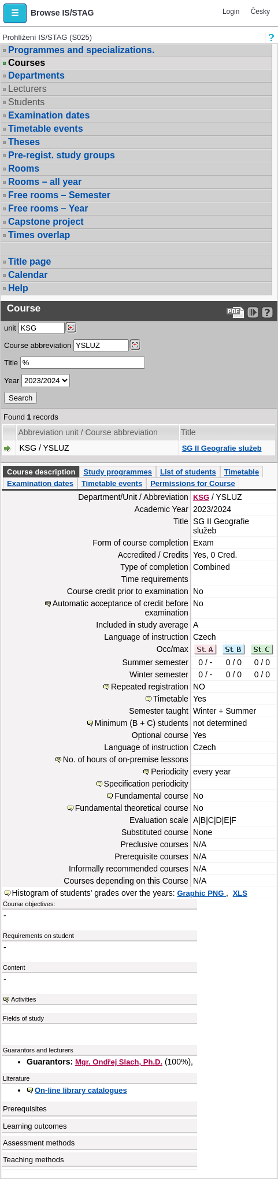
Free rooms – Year (48, 208)
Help (18, 288)
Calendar (27, 275)
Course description (41, 472)
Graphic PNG (201, 893)
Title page (29, 261)
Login (231, 12)
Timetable (241, 472)
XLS (240, 893)
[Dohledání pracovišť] (71, 327)
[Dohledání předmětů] (135, 345)
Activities (23, 999)
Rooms (23, 168)
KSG (201, 497)
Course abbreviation (37, 345)
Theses (24, 142)
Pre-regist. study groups (61, 155)
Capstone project (46, 222)
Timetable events (45, 128)
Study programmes (117, 472)
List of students (188, 472)
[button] (15, 13)
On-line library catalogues (81, 1090)
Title (11, 362)
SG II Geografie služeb (222, 448)
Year (11, 380)
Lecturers (27, 89)
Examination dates (49, 115)
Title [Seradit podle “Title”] (188, 432)
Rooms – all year (44, 182)
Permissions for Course (192, 483)
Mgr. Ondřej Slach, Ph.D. (118, 1062)
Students (26, 102)
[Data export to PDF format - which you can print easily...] (235, 312)
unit (10, 328)
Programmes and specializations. (81, 50)
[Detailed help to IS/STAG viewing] (267, 312)
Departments (36, 75)
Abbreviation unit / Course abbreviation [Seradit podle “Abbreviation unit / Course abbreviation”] (87, 432)
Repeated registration (149, 686)
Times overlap (39, 235)
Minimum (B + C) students (141, 723)
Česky (260, 12)
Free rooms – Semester (59, 195)
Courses (26, 63)
